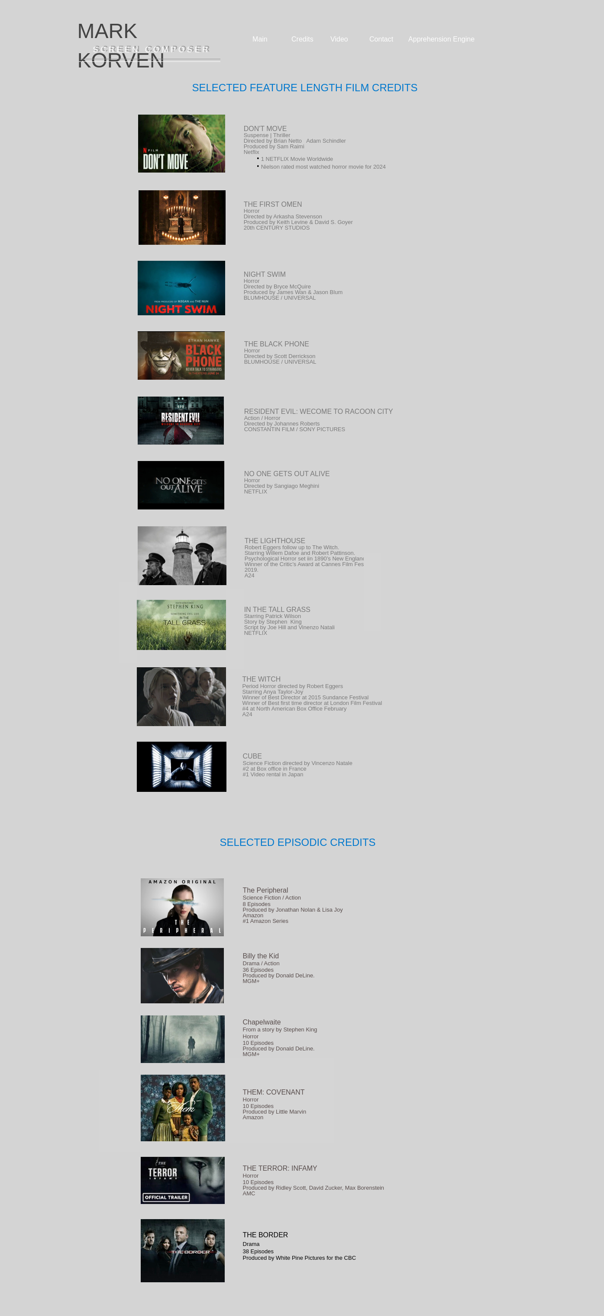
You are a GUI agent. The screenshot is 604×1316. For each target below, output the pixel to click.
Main (260, 39)
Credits (302, 39)
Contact (381, 39)
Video (339, 39)
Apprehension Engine (441, 39)
